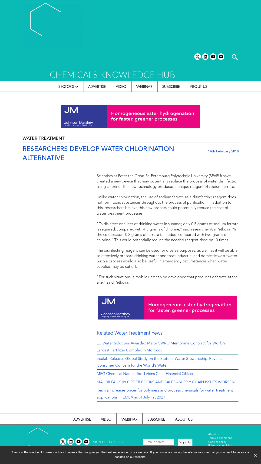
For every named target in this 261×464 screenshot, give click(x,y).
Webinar (144, 86)
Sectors (66, 86)
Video (121, 86)
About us (198, 86)
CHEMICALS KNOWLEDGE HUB (112, 74)
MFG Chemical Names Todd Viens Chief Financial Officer (145, 374)
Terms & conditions (220, 438)
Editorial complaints (220, 445)
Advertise (97, 86)
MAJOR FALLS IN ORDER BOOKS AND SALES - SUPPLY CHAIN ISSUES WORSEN (166, 382)
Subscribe (171, 86)
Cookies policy (217, 442)
